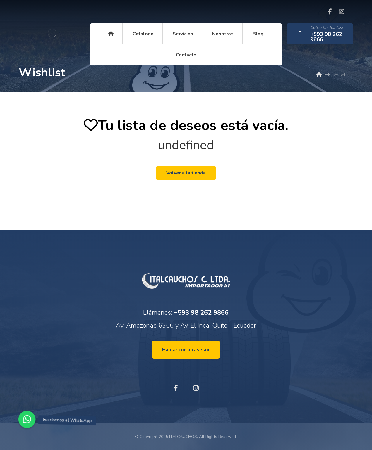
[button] (27, 419)
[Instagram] (341, 12)
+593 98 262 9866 (201, 312)
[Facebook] (330, 12)
